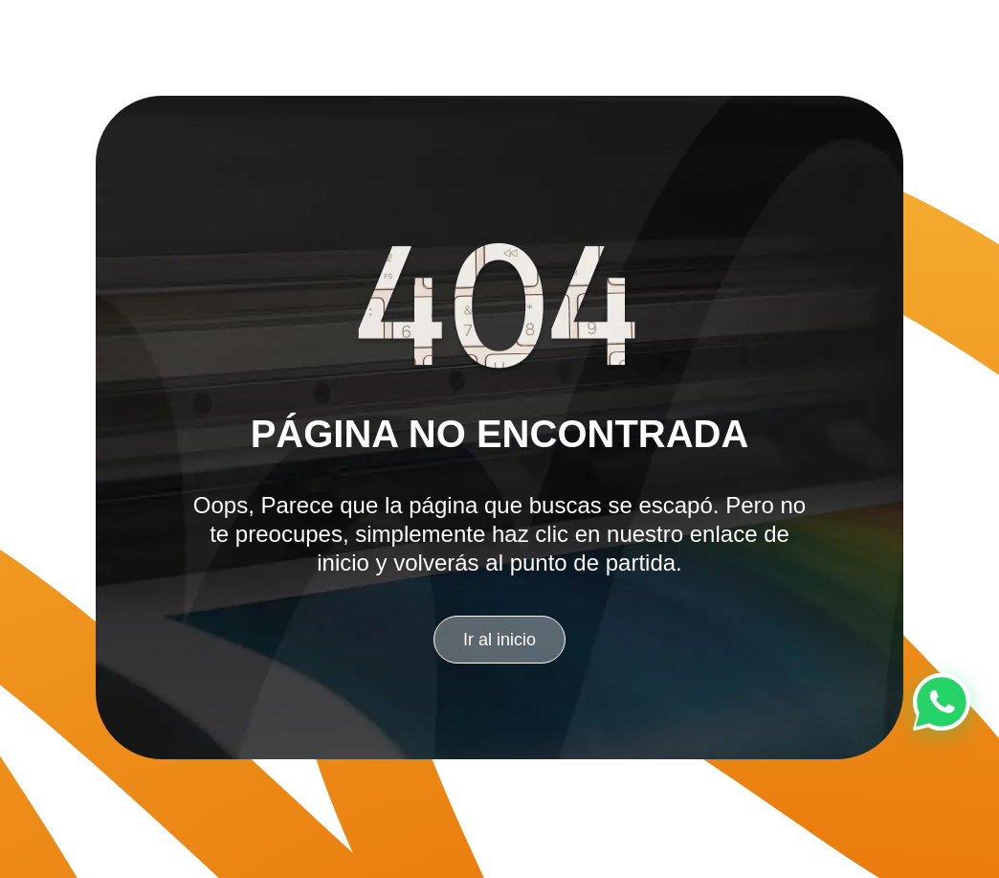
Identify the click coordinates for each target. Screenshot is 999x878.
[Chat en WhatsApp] (941, 702)
